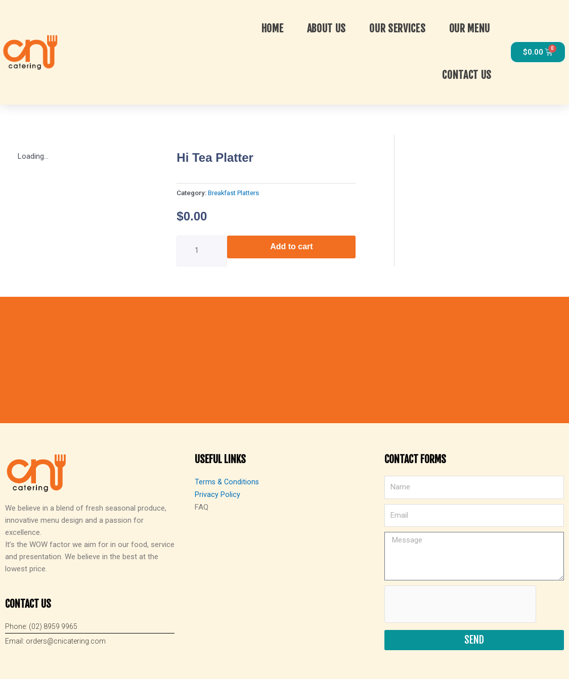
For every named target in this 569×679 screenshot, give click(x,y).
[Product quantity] (202, 249)
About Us (327, 28)
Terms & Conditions (228, 480)
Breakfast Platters (235, 192)
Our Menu (471, 28)
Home (273, 28)
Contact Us (468, 74)
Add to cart (291, 245)
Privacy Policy (217, 492)
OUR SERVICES (398, 28)
